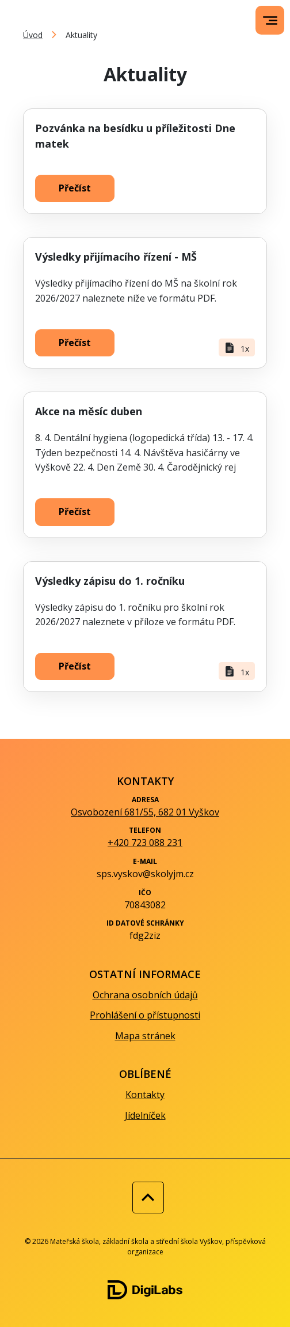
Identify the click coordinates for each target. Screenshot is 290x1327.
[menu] (270, 20)
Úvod (33, 34)
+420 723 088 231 (145, 842)
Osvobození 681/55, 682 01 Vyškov (145, 812)
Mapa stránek (145, 1035)
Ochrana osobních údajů (145, 994)
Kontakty (145, 1094)
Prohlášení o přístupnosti (145, 1015)
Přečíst (75, 188)
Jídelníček (145, 1115)
